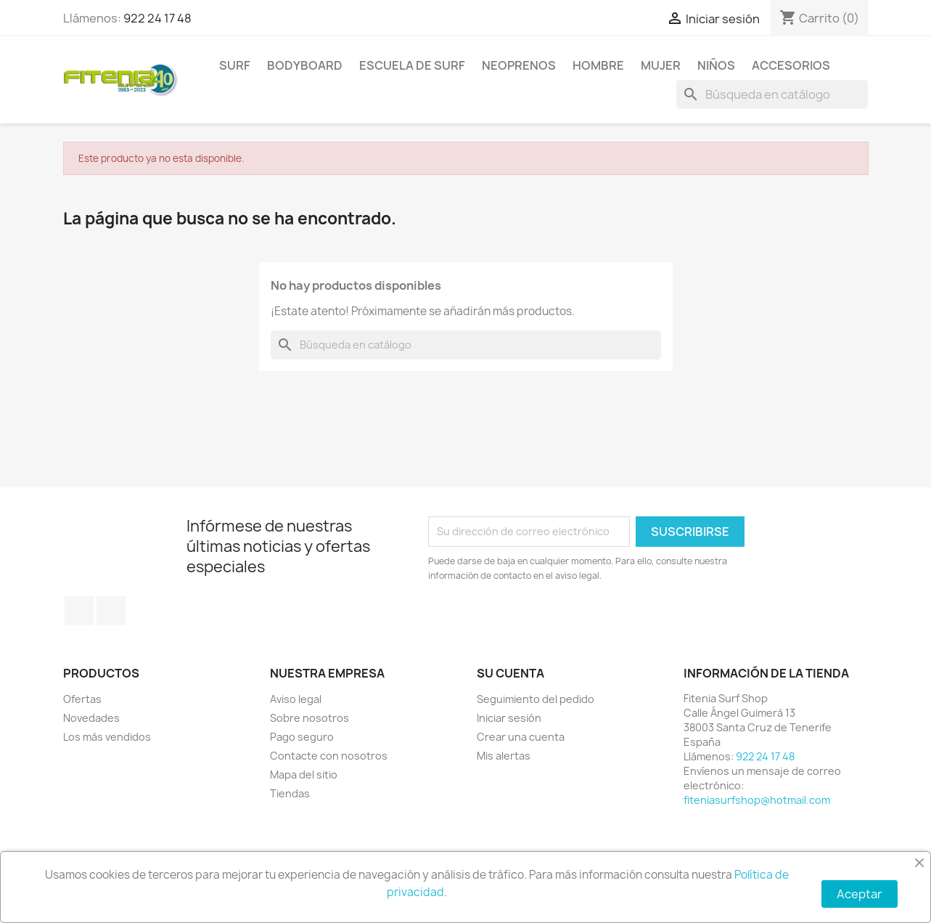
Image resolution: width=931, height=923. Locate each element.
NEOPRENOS (519, 65)
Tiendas (290, 793)
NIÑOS (716, 65)
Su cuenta (510, 673)
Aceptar (859, 894)
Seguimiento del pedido (535, 699)
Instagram (111, 610)
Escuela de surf (412, 65)
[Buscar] (772, 94)
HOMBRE (598, 65)
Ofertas (82, 699)
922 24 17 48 (157, 18)
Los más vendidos (107, 737)
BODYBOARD (305, 65)
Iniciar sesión (509, 718)
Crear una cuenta (521, 737)
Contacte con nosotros (328, 756)
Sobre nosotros (309, 718)
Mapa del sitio (303, 774)
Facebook (79, 610)
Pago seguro (302, 737)
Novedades (91, 718)
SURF (234, 65)
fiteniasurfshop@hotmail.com (757, 800)
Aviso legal (295, 699)
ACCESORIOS (791, 65)
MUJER (661, 65)
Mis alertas (503, 756)
